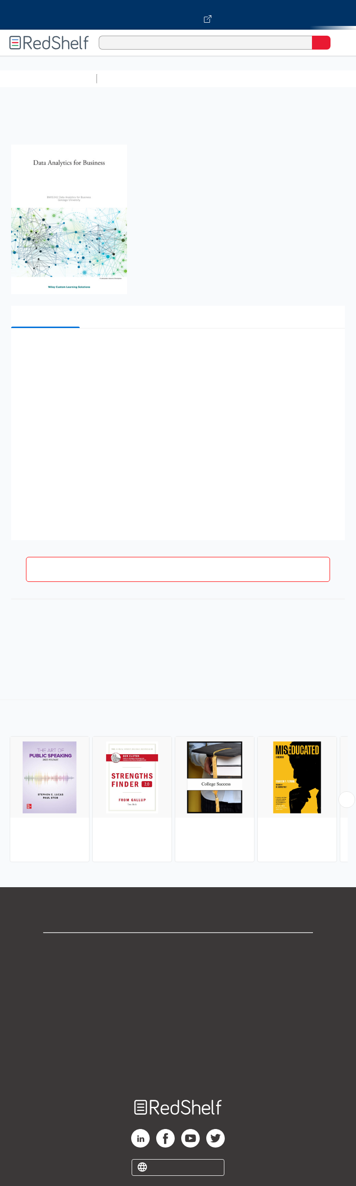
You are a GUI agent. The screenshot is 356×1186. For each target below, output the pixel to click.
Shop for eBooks (178, 947)
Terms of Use (178, 1008)
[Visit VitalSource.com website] (178, 15)
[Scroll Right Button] (346, 799)
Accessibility (178, 1049)
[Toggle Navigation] (340, 42)
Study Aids (125, 78)
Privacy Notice (178, 988)
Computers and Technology (265, 78)
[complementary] (178, 782)
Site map (178, 1070)
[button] (177, 349)
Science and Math (181, 78)
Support (178, 968)
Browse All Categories (48, 78)
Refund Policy (178, 1029)
